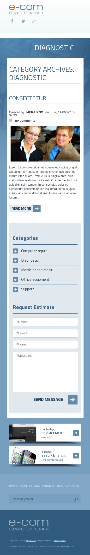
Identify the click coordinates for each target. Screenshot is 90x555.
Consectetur (27, 98)
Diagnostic (30, 260)
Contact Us (72, 486)
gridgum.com (30, 540)
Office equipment (35, 279)
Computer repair (34, 250)
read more (21, 208)
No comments (25, 120)
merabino (34, 112)
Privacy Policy (60, 540)
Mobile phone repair (36, 270)
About (23, 486)
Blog (59, 486)
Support (27, 289)
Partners (48, 486)
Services (34, 486)
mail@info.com (67, 546)
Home (13, 486)
